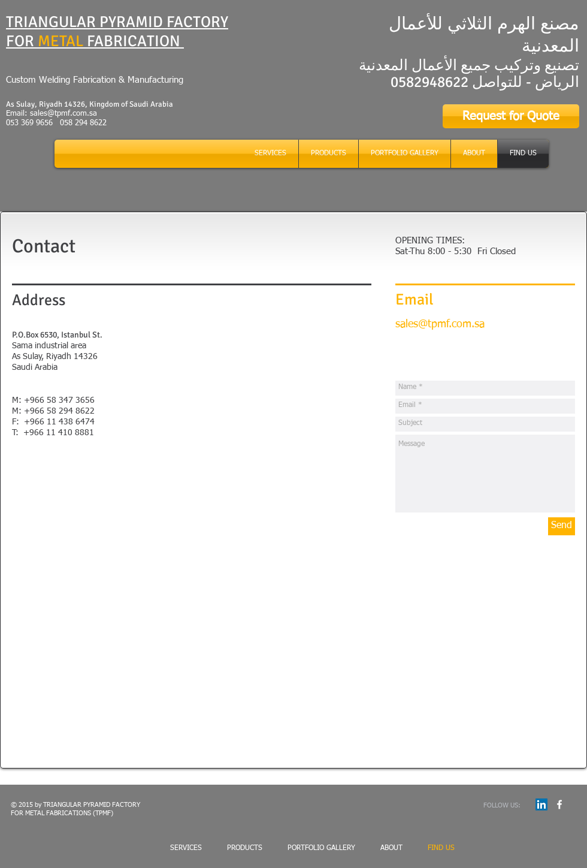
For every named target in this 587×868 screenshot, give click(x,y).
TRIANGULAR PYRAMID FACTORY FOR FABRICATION (117, 32)
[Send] (561, 526)
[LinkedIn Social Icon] (541, 804)
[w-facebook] (559, 804)
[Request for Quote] (511, 116)
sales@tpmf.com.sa (63, 113)
